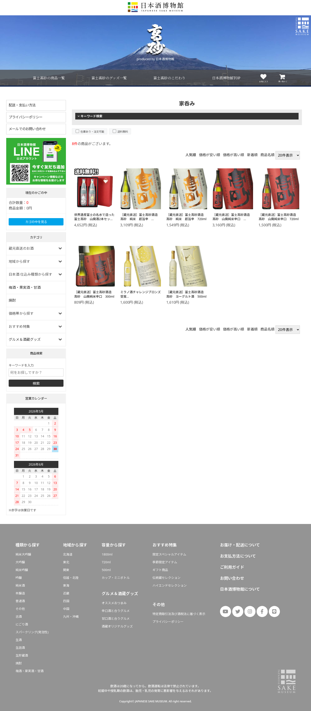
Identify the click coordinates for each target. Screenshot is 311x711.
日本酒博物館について (240, 589)
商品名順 (267, 155)
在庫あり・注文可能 (92, 131)
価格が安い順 (209, 155)
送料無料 (122, 131)
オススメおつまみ (114, 603)
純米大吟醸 (23, 554)
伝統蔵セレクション (166, 578)
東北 (66, 562)
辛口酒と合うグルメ (116, 611)
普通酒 (20, 601)
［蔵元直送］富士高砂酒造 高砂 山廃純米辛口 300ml (94, 294)
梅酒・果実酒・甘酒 (25, 287)
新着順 (252, 155)
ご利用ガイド (232, 567)
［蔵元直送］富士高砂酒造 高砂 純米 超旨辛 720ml (186, 217)
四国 (66, 601)
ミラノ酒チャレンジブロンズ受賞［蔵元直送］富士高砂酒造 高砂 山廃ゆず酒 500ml (140, 298)
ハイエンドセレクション (170, 585)
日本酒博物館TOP (226, 78)
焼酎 (12, 300)
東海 (66, 585)
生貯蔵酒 (22, 655)
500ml (106, 570)
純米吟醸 (22, 570)
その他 (20, 609)
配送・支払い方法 (22, 105)
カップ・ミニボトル (116, 578)
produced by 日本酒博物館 (155, 59)
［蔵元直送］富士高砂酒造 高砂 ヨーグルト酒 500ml (186, 294)
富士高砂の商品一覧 (49, 78)
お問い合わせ (232, 578)
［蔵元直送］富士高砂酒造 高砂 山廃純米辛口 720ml (279, 217)
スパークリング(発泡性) (32, 632)
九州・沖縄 (71, 616)
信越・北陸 (71, 578)
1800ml (107, 554)
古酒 (19, 616)
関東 (66, 570)
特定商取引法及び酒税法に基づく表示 (179, 614)
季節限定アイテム (165, 562)
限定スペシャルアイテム (169, 554)
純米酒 (20, 585)
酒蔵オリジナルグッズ (117, 626)
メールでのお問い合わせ (27, 128)
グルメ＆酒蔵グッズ (25, 339)
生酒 (19, 640)
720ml (106, 562)
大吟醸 (20, 562)
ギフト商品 (160, 570)
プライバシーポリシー (25, 117)
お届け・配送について (240, 545)
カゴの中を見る (36, 222)
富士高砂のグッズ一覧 (109, 78)
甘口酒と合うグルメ (116, 618)
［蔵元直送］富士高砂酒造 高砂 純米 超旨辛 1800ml (140, 219)
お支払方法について (238, 556)
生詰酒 (20, 647)
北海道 (67, 554)
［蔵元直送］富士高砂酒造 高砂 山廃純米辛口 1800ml (232, 219)
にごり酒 (22, 624)
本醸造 (20, 593)
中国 (66, 609)
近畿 (66, 593)
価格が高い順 (233, 155)
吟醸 (19, 578)
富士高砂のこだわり (169, 78)
